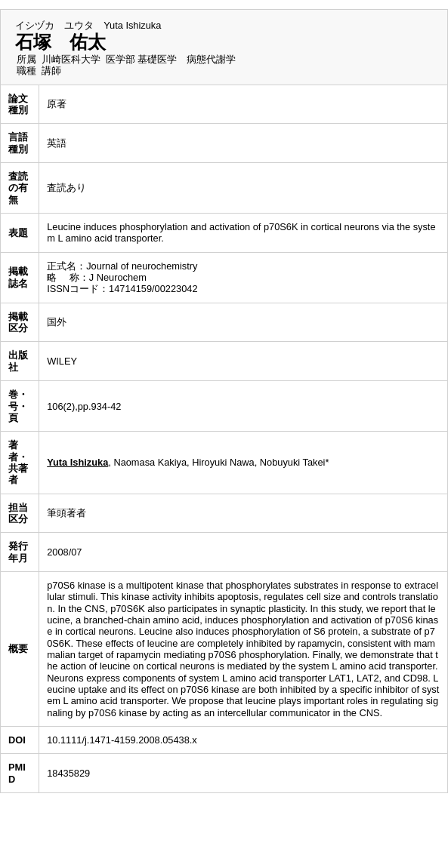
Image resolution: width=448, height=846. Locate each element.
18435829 (68, 773)
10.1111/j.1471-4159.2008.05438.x (122, 740)
